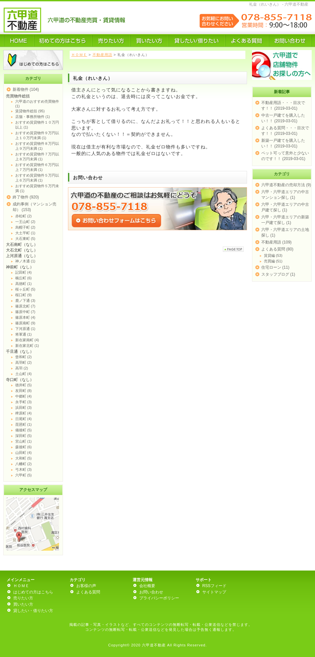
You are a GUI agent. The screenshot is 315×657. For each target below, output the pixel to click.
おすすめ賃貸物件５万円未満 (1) (37, 188)
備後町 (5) (23, 430)
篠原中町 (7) (25, 312)
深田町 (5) (23, 436)
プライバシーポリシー (159, 598)
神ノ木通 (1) (25, 261)
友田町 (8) (23, 391)
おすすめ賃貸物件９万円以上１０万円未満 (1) (37, 135)
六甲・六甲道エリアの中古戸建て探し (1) (285, 207)
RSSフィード (214, 585)
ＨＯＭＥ (79, 55)
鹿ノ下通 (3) (25, 300)
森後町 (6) (23, 447)
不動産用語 (102, 55)
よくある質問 (88, 592)
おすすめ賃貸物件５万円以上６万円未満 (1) (37, 177)
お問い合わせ (151, 592)
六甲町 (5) (23, 475)
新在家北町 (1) (27, 346)
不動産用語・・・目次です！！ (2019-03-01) (283, 105)
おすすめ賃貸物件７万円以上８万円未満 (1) (37, 156)
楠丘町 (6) (23, 278)
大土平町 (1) (25, 233)
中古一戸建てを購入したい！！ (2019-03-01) (283, 118)
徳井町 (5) (23, 385)
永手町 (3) (23, 402)
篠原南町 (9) (25, 323)
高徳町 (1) (23, 284)
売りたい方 (23, 598)
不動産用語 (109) (276, 242)
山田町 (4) (23, 453)
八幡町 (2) (23, 464)
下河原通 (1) (25, 329)
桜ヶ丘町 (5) (25, 289)
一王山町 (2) (25, 222)
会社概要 (147, 585)
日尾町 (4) (23, 419)
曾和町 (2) (23, 357)
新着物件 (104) (26, 89)
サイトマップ (214, 592)
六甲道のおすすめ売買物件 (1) (37, 103)
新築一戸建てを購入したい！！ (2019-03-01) (283, 143)
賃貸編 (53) (273, 255)
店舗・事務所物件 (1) (32, 117)
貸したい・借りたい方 (33, 610)
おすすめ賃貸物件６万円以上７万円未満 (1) (37, 167)
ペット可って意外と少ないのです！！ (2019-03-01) (285, 156)
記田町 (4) (23, 272)
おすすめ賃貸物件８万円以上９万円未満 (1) (37, 145)
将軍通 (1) (23, 334)
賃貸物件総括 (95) (30, 111)
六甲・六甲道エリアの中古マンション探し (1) (285, 195)
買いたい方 (23, 604)
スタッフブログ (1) (278, 274)
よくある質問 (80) (277, 249)
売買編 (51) (273, 261)
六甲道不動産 (154, 645)
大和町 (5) (23, 458)
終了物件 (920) (26, 197)
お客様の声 (86, 585)
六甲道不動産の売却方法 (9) (286, 185)
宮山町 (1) (23, 441)
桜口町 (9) (23, 295)
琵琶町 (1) (23, 424)
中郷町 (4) (23, 396)
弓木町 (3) (23, 469)
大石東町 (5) (25, 239)
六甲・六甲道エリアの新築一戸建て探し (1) (285, 220)
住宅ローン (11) (275, 267)
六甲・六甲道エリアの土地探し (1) (285, 232)
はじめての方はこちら (33, 592)
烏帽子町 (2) (25, 227)
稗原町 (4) (23, 413)
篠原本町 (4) (25, 317)
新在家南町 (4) (27, 340)
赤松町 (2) (23, 216)
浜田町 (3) (23, 408)
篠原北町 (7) (25, 306)
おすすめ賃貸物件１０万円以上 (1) (37, 124)
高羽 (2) (21, 368)
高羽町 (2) (23, 362)
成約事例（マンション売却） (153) (34, 207)
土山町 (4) (23, 374)
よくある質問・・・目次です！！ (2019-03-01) (285, 131)
